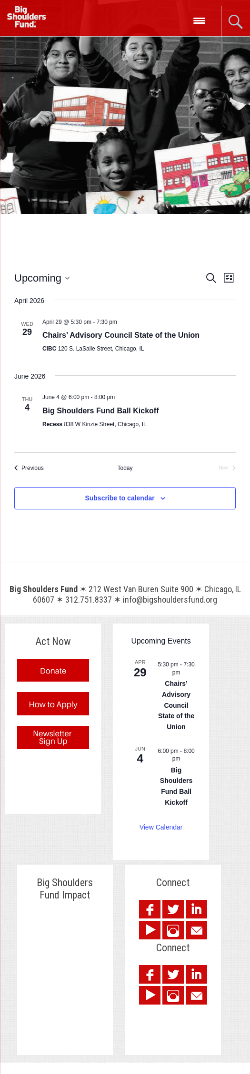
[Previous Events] (29, 468)
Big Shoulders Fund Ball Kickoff (100, 411)
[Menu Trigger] (199, 20)
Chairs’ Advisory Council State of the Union (121, 335)
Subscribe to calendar (119, 498)
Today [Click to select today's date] (124, 468)
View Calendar (161, 827)
